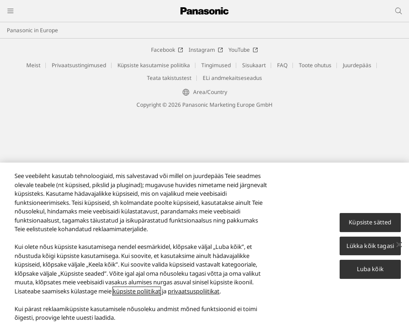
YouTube (243, 50)
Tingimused (216, 65)
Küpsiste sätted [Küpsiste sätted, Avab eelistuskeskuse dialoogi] (370, 225)
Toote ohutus (315, 65)
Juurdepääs (357, 65)
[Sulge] (399, 248)
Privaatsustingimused (79, 65)
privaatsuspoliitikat (193, 294)
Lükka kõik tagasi (370, 248)
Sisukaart (254, 65)
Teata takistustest (169, 78)
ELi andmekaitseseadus (232, 78)
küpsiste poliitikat (137, 294)
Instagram (206, 50)
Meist (33, 65)
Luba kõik (370, 272)
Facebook (167, 50)
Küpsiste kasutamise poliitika (153, 65)
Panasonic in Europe (32, 30)
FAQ (282, 65)
